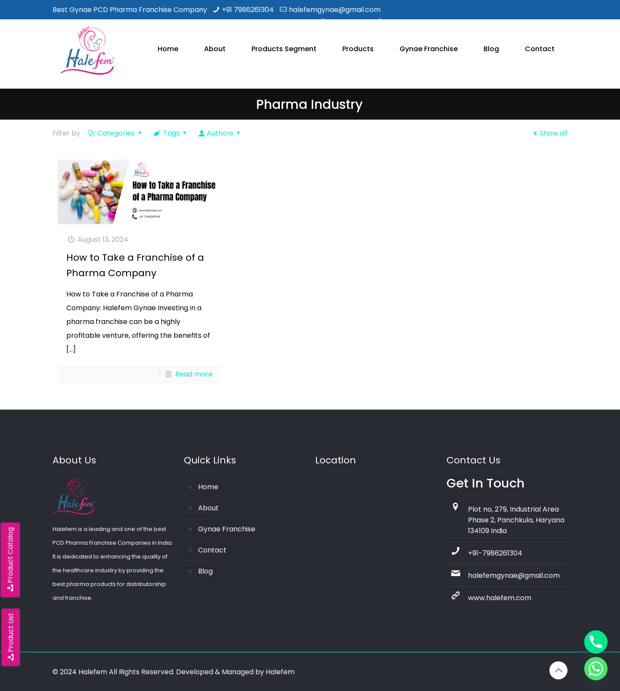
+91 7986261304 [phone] (248, 10)
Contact (212, 550)
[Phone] (596, 642)
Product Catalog (10, 559)
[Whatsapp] (596, 668)
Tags (170, 133)
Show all (548, 133)
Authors (220, 133)
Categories (116, 133)
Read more (194, 374)
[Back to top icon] (558, 670)
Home (208, 487)
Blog (205, 571)
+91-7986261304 (495, 553)
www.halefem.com (499, 598)
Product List (11, 637)
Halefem (280, 672)
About (208, 508)
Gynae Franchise (226, 529)
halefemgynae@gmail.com (514, 575)
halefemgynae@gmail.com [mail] (335, 10)
